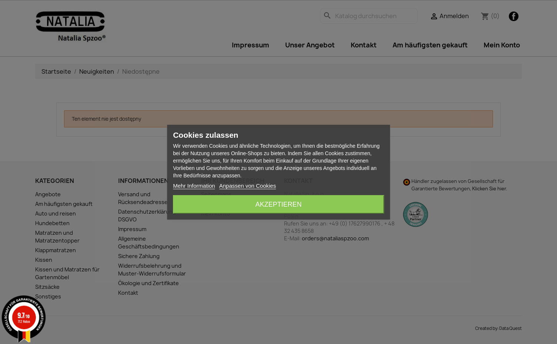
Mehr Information (194, 186)
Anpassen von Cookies (247, 186)
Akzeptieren (278, 204)
